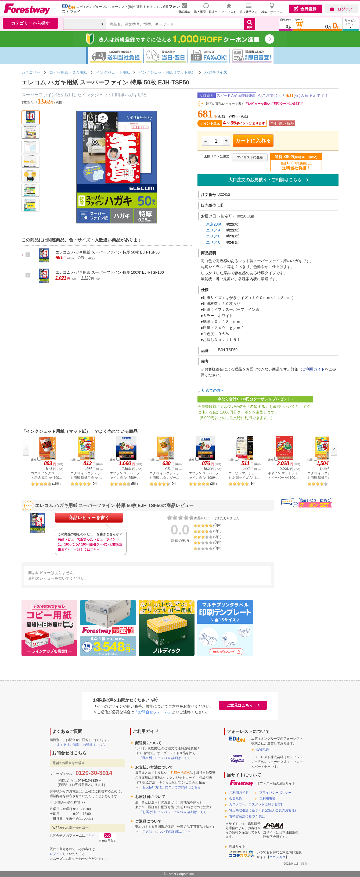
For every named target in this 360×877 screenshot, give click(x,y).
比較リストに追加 (216, 156)
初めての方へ (213, 390)
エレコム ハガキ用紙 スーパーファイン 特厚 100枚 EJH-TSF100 (109, 272)
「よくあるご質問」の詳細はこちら (79, 745)
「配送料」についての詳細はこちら (165, 758)
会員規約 (235, 798)
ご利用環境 (267, 798)
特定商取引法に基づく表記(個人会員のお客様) (262, 810)
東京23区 (214, 224)
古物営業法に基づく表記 (247, 816)
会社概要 (262, 749)
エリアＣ (213, 242)
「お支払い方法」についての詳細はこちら (169, 787)
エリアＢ (213, 236)
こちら (90, 835)
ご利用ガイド (313, 369)
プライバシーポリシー (275, 792)
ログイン (56, 854)
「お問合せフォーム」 (153, 712)
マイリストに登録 (250, 157)
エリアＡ (213, 230)
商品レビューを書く (89, 517)
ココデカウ (277, 857)
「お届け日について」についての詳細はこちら (173, 812)
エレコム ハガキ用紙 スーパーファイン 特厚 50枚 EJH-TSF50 (107, 252)
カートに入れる (253, 140)
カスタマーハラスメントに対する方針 (256, 804)
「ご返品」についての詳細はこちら (165, 831)
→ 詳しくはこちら (86, 549)
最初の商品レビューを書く (225, 104)
